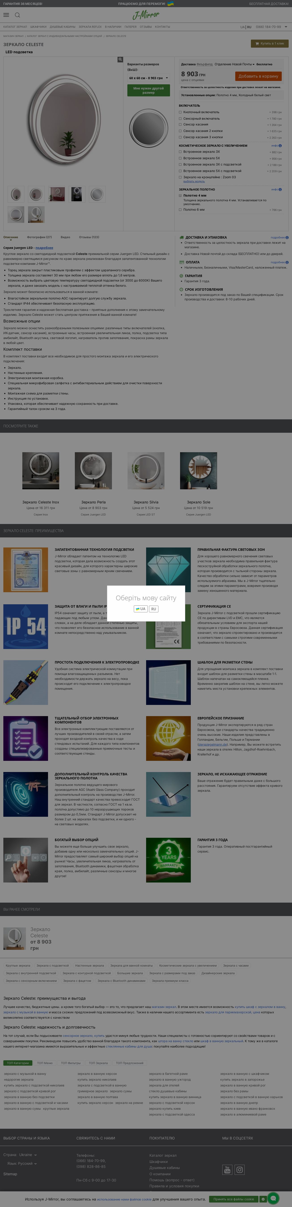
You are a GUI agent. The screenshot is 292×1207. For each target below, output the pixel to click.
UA (140, 608)
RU (153, 609)
